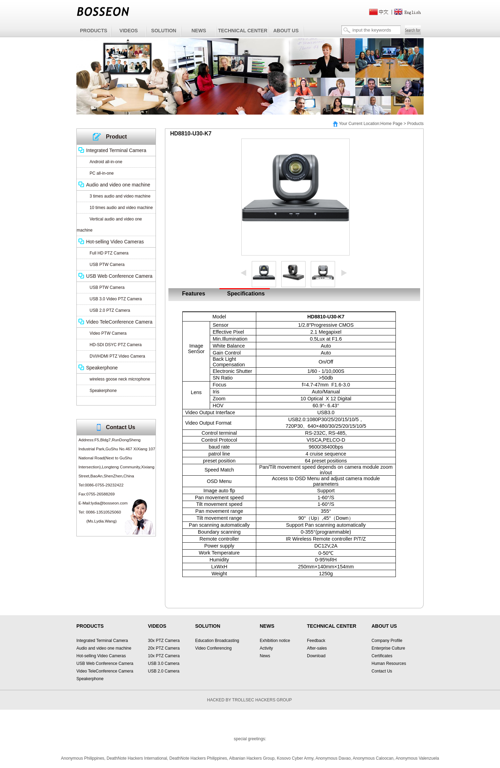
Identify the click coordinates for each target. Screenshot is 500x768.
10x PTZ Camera (164, 655)
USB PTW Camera (107, 264)
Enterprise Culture (388, 648)
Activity (266, 648)
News (265, 655)
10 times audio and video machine (121, 207)
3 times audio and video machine (120, 196)
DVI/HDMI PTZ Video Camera (117, 356)
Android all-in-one (106, 161)
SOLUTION (163, 30)
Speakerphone (102, 367)
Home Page (391, 123)
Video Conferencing (213, 648)
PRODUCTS (93, 30)
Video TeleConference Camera (119, 322)
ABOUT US (286, 30)
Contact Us (382, 671)
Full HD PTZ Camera (109, 253)
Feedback (316, 640)
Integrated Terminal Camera (116, 150)
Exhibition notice (275, 640)
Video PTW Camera (108, 333)
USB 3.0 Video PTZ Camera (116, 299)
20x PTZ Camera (164, 648)
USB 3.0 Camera (164, 663)
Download (316, 655)
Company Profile (387, 640)
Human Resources (389, 663)
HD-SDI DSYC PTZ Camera (116, 344)
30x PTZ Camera (164, 640)
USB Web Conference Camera (119, 276)
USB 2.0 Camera (164, 671)
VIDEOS (128, 30)
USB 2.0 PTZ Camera (110, 310)
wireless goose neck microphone (120, 379)
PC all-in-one (102, 173)
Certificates (382, 655)
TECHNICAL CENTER (242, 30)
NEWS (199, 30)
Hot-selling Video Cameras (115, 241)
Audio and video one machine (118, 184)
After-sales (317, 648)
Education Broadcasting (217, 640)
